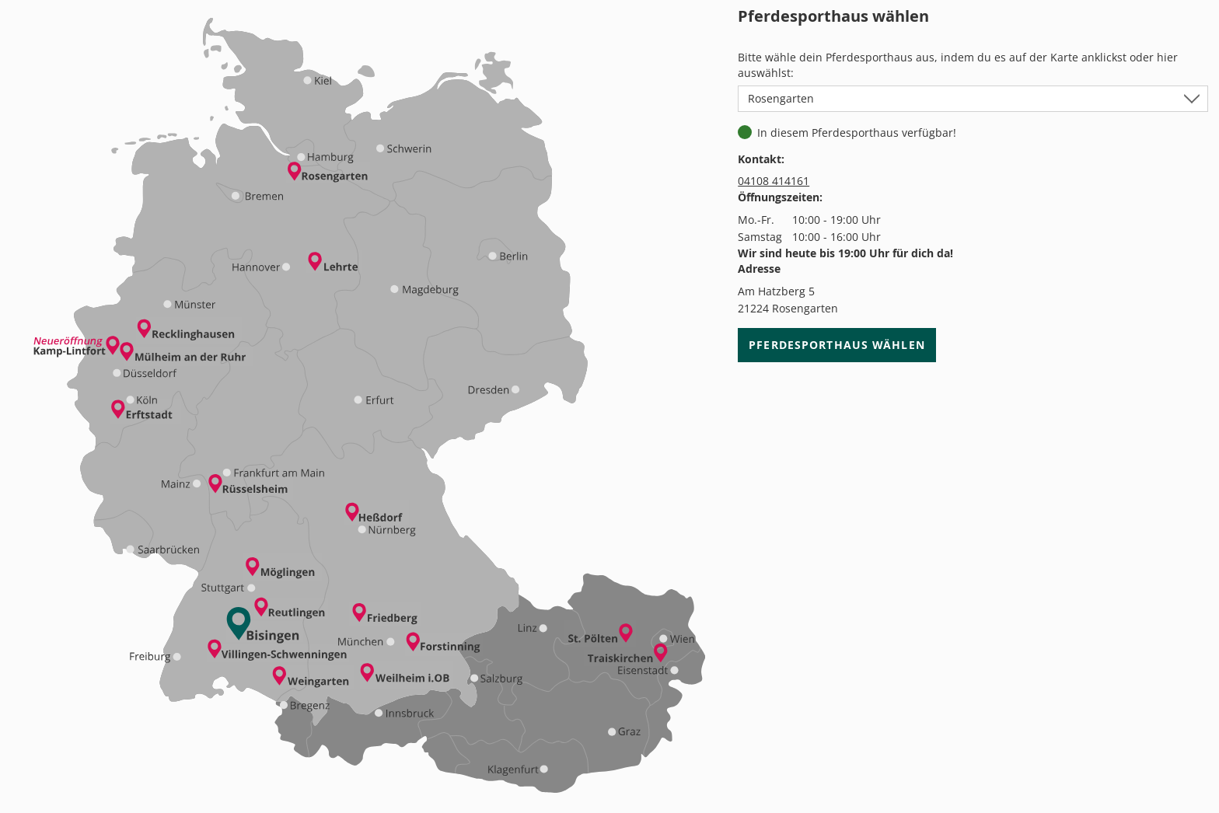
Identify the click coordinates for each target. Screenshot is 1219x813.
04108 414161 (773, 180)
